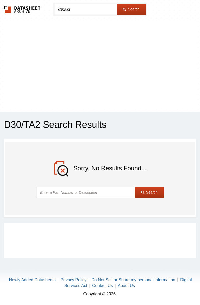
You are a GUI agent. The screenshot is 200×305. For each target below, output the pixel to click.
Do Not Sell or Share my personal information (133, 280)
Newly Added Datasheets (32, 280)
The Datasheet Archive (22, 9)
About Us (126, 285)
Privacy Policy (73, 280)
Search (131, 9)
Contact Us (102, 285)
